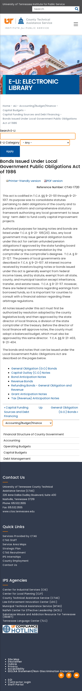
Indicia (12, 664)
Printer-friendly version (25, 181)
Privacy (13, 666)
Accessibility (16, 669)
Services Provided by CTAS (20, 536)
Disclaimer (15, 661)
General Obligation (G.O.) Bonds (34, 369)
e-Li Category (9, 143)
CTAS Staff (10, 540)
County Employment (16, 561)
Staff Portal (16, 684)
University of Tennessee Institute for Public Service (34, 4)
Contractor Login (19, 682)
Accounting (12, 440)
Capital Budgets (13, 110)
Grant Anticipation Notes (29, 394)
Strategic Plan (12, 548)
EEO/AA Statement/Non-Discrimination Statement (41, 671)
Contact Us (10, 565)
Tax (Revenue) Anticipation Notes (35, 398)
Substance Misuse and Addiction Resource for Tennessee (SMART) (39, 616)
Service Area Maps (14, 544)
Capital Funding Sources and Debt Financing (31, 114)
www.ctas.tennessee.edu (18, 511)
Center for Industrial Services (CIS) (25, 589)
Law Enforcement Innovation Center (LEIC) (30, 602)
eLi (14, 106)
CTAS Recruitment (14, 552)
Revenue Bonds (22, 381)
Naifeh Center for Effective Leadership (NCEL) (32, 610)
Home (6, 106)
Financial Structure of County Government (34, 434)
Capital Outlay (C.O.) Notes (30, 373)
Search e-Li (7, 131)
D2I (10, 680)
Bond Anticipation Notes (28, 377)
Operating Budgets (17, 446)
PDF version (55, 181)
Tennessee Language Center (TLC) (25, 621)
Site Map (13, 659)
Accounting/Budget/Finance (37, 106)
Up (41, 408)
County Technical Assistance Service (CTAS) (31, 598)
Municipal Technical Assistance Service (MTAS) (32, 606)
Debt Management (17, 459)
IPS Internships (12, 557)
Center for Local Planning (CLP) (23, 593)
